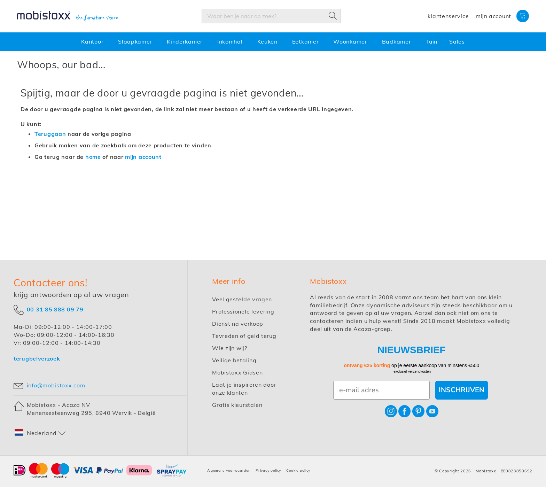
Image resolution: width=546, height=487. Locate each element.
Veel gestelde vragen (242, 299)
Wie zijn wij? (229, 348)
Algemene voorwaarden (229, 470)
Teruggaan (50, 133)
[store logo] (67, 16)
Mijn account (493, 16)
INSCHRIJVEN (461, 390)
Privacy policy (268, 470)
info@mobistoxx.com (56, 385)
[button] (40, 433)
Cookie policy (298, 470)
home (93, 156)
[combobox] (271, 16)
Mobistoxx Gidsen (237, 372)
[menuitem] (93, 41)
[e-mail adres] (381, 390)
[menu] (273, 41)
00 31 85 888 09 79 (55, 309)
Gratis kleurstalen (237, 404)
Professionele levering (243, 311)
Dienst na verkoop (237, 323)
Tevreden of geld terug (244, 335)
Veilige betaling (234, 360)
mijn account (143, 156)
